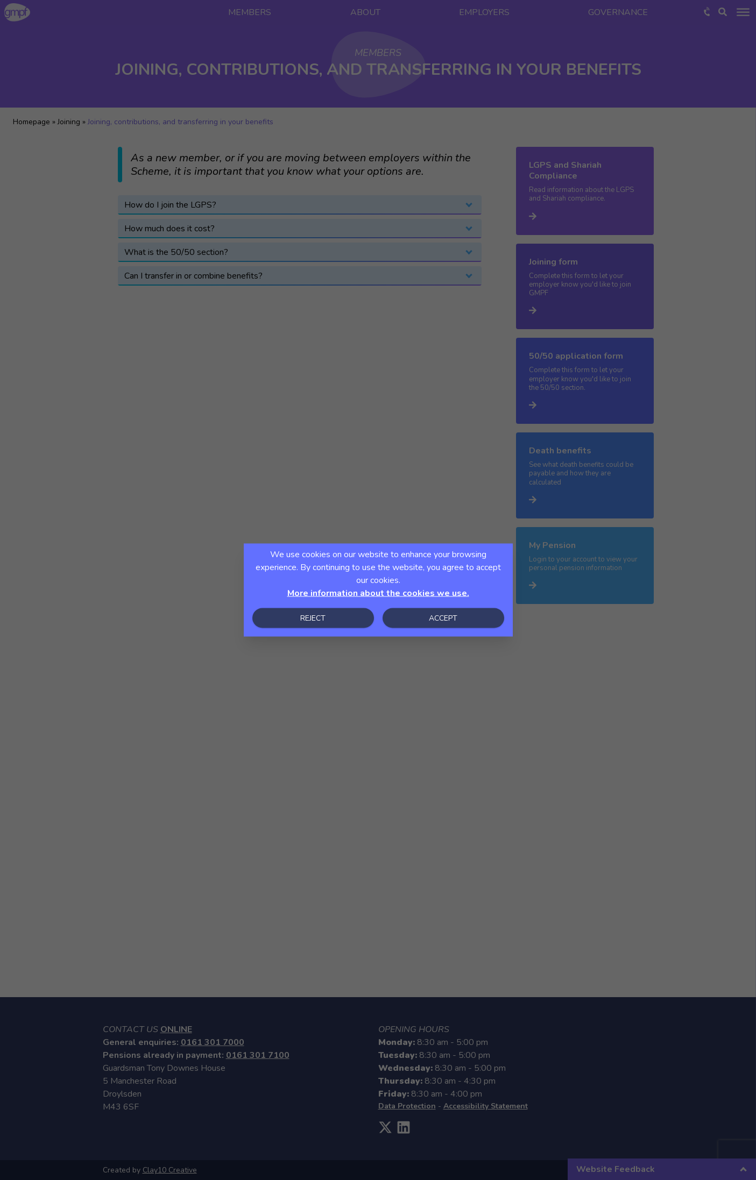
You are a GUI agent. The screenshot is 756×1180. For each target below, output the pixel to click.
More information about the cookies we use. (378, 593)
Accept (443, 618)
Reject (313, 618)
